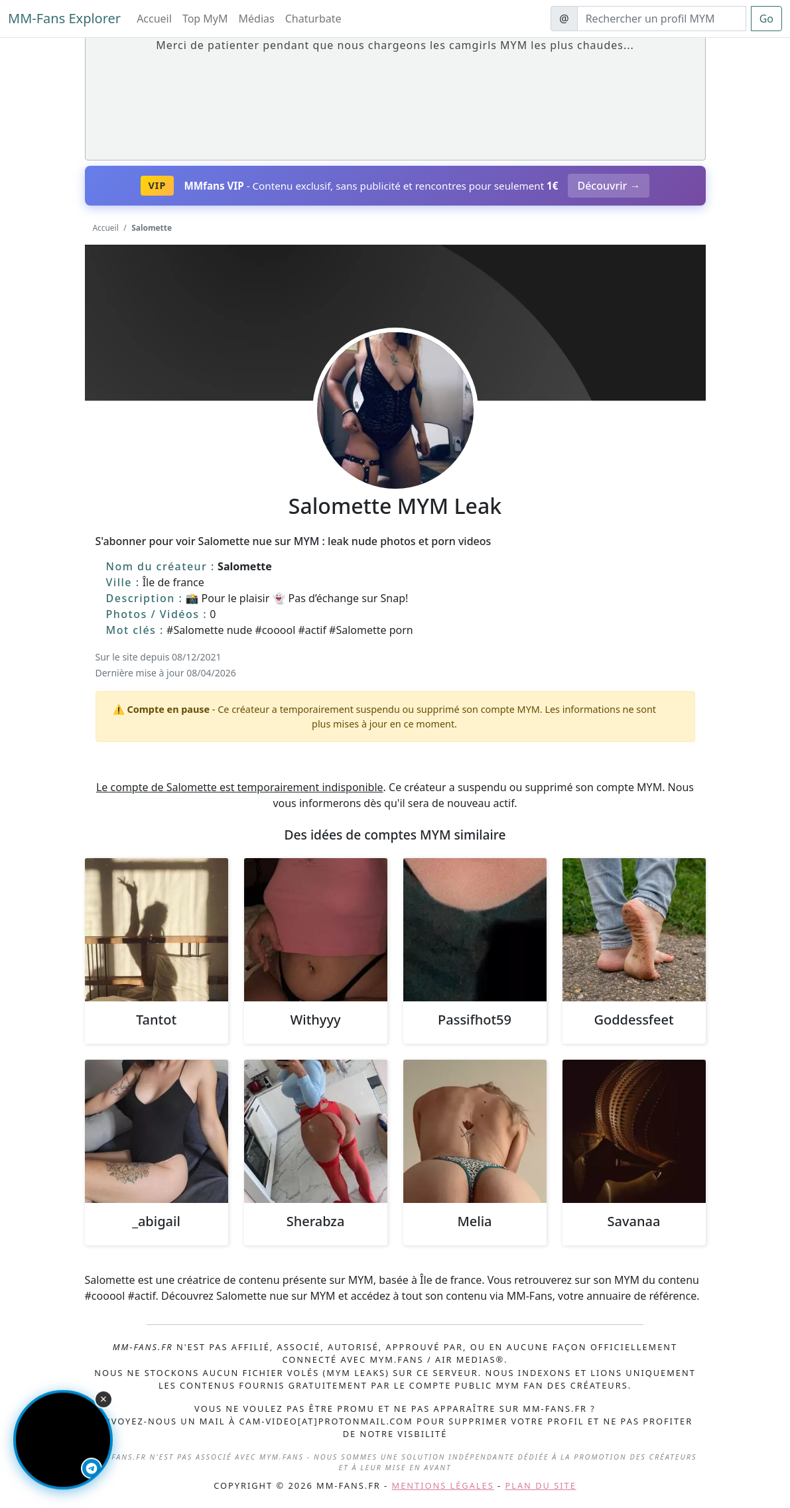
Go (766, 18)
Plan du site (540, 1485)
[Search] (661, 18)
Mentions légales (443, 1485)
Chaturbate (313, 18)
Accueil (154, 18)
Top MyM (205, 18)
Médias (257, 18)
